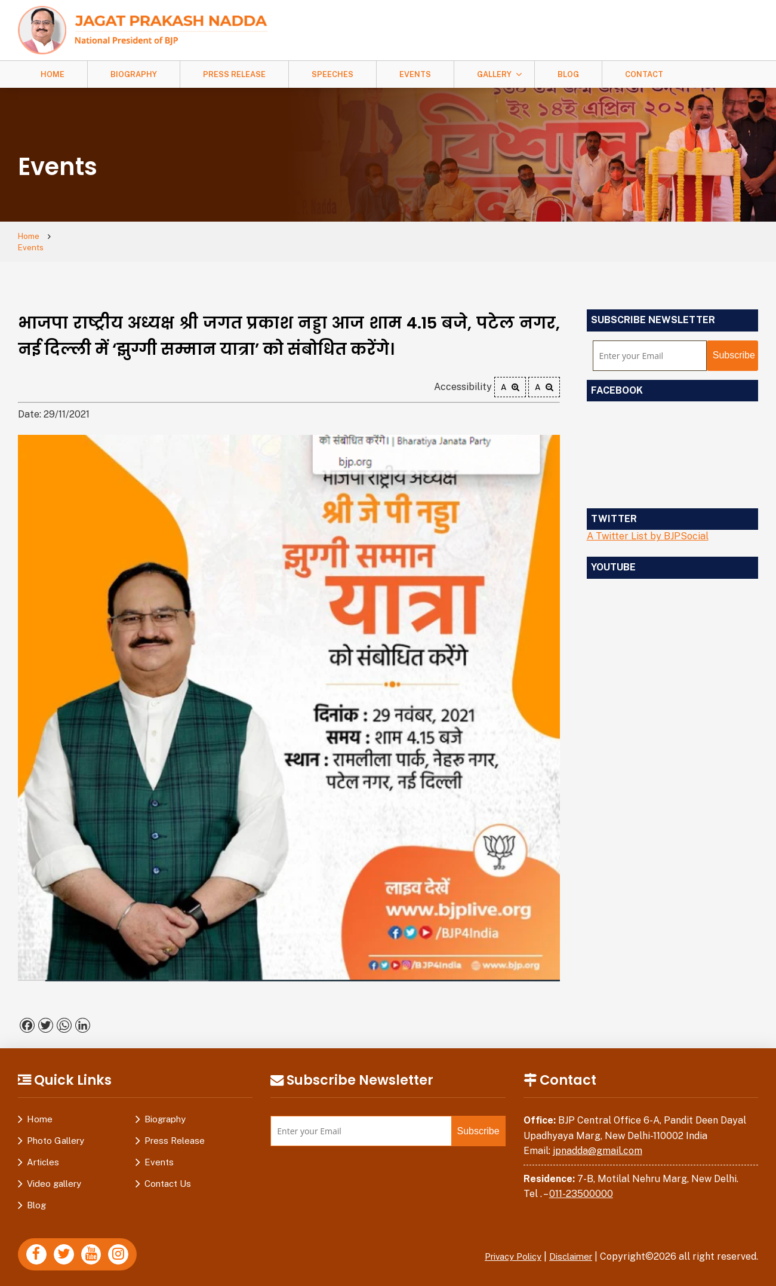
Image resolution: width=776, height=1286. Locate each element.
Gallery (494, 74)
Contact (644, 74)
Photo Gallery (55, 1131)
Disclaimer (568, 1247)
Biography (133, 74)
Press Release (234, 74)
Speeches (332, 74)
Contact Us (167, 1174)
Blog (568, 74)
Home (52, 74)
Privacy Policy (504, 1247)
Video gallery (54, 1174)
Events (415, 74)
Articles (43, 1152)
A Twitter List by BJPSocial (648, 526)
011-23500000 (581, 1184)
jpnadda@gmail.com (597, 1141)
